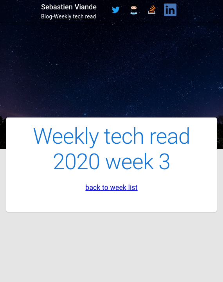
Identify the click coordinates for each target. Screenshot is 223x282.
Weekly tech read (75, 16)
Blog (46, 16)
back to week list (111, 188)
